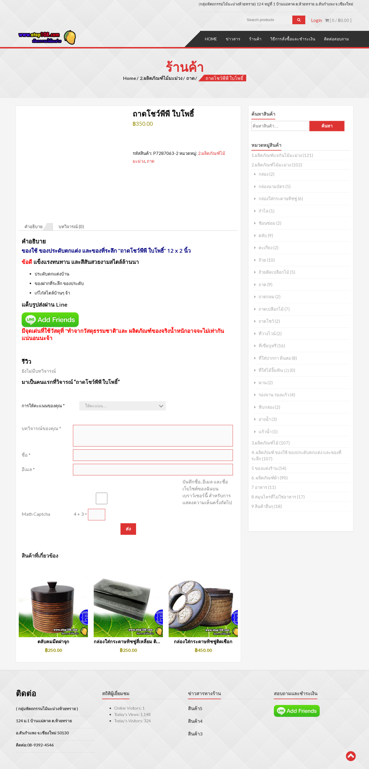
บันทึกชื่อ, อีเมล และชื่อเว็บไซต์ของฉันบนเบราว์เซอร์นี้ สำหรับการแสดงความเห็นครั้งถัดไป (207, 465)
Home (211, 38)
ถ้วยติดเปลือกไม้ (274, 272)
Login (316, 20)
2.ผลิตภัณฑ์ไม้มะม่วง (161, 77)
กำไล (263, 210)
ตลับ (263, 235)
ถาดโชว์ (266, 321)
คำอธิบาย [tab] (34, 199)
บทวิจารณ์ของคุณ (41, 401)
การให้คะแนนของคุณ (43, 378)
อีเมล (28, 442)
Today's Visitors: (129, 694)
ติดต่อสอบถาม (336, 38)
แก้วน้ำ (265, 431)
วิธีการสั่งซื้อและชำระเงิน (292, 38)
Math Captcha (36, 487)
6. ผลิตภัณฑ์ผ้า (265, 477)
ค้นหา (326, 125)
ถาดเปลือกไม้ (271, 308)
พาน (263, 382)
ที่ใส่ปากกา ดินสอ (275, 357)
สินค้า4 (195, 694)
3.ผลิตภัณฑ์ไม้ (264, 442)
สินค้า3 (195, 707)
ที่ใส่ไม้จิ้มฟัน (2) (274, 370)
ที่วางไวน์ (267, 333)
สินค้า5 (195, 681)
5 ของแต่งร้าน (264, 467)
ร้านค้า (255, 38)
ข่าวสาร (233, 38)
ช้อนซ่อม (267, 223)
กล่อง (263, 174)
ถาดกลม (266, 296)
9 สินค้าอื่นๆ (262, 506)
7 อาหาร (259, 486)
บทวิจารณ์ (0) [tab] (71, 199)
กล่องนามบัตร (272, 186)
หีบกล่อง (266, 406)
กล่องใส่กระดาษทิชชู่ (278, 198)
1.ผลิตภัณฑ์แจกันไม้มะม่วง (276, 154)
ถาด (190, 77)
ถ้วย (262, 259)
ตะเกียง (265, 247)
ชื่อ (26, 428)
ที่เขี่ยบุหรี (267, 345)
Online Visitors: (128, 681)
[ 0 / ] (338, 20)
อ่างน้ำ (265, 419)
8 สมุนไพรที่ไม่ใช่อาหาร (273, 496)
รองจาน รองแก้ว (274, 394)
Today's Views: (127, 687)
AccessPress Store (99, 757)
